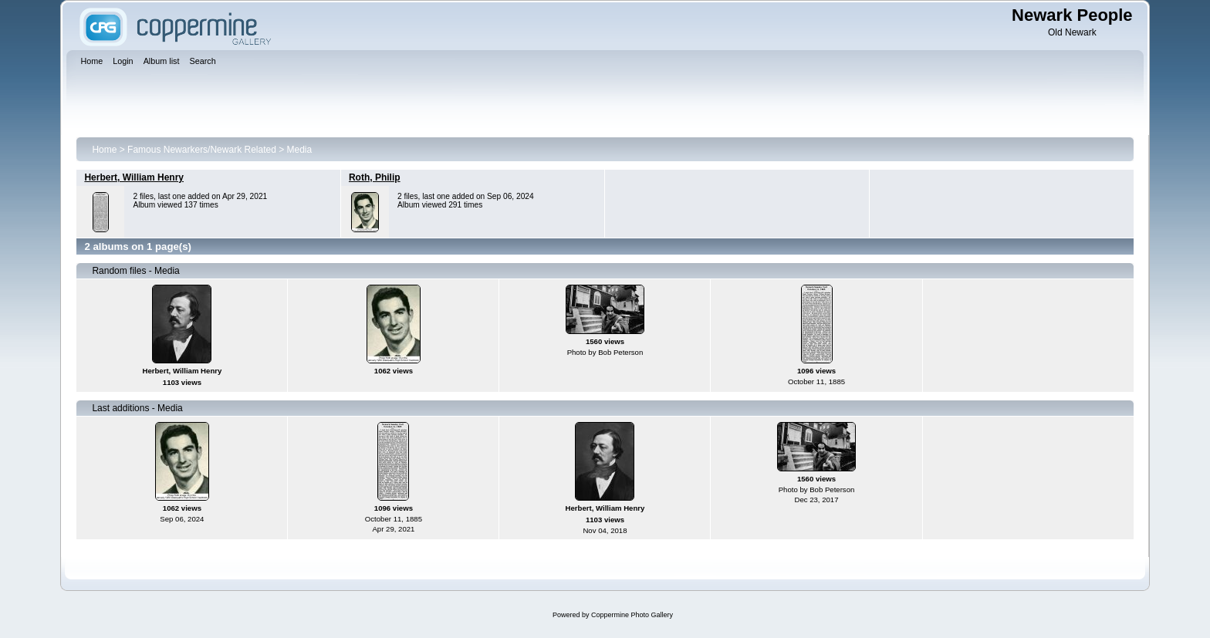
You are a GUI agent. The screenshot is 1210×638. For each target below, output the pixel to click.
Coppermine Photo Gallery (632, 615)
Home (104, 149)
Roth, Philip (375, 177)
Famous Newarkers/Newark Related (201, 149)
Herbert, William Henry (134, 177)
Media (300, 149)
